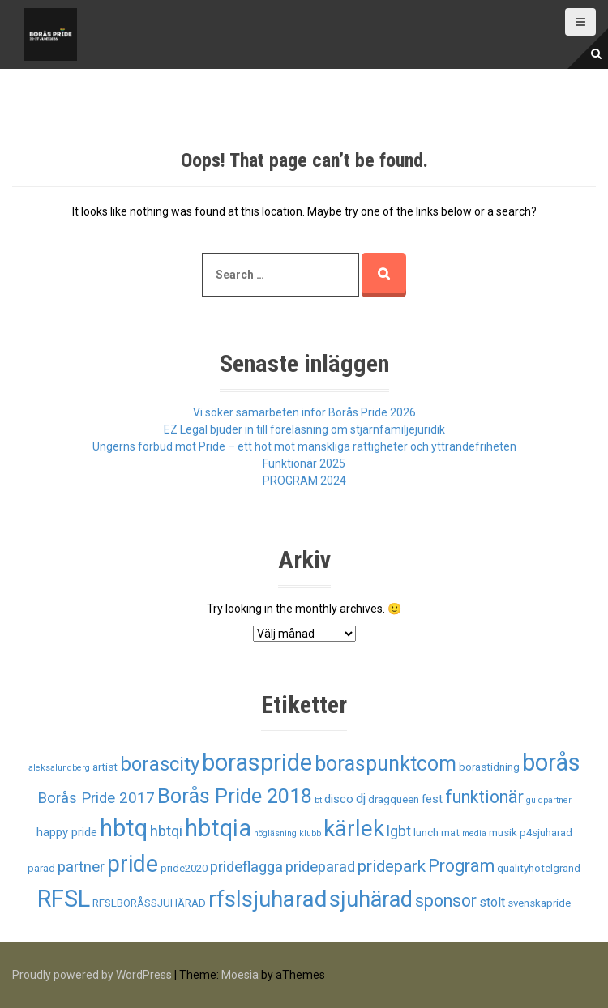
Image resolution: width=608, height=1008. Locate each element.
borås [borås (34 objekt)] (551, 762)
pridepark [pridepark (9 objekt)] (392, 866)
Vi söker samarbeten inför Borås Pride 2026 (304, 412)
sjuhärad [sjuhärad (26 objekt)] (371, 899)
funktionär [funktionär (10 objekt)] (484, 797)
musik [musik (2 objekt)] (503, 832)
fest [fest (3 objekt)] (432, 799)
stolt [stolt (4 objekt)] (492, 902)
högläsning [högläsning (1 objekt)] (275, 833)
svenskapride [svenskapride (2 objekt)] (539, 903)
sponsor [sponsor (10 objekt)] (446, 901)
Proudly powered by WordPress (92, 974)
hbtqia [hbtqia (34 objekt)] (218, 828)
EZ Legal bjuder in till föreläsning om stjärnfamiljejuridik (304, 429)
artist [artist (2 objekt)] (105, 767)
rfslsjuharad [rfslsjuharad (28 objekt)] (267, 899)
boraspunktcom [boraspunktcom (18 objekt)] (385, 763)
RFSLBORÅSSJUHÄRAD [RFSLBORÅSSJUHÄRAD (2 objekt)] (149, 903)
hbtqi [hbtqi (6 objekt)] (166, 831)
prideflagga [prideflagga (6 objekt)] (246, 867)
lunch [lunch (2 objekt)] (426, 832)
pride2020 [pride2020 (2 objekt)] (184, 868)
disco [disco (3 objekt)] (338, 799)
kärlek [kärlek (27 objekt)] (353, 829)
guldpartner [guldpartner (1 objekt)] (549, 800)
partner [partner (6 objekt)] (81, 867)
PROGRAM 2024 (304, 480)
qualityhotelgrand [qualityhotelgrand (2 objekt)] (538, 868)
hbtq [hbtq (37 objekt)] (124, 828)
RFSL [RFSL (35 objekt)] (63, 898)
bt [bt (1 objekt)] (318, 800)
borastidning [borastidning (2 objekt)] (489, 767)
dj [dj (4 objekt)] (361, 798)
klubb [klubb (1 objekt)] (310, 833)
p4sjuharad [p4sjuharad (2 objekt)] (546, 832)
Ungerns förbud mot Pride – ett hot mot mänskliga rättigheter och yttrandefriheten (304, 446)
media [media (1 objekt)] (474, 833)
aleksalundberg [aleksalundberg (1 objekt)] (59, 767)
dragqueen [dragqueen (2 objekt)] (393, 799)
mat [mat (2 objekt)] (450, 832)
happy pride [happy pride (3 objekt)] (66, 832)
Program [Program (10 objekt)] (461, 866)
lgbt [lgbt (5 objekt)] (399, 831)
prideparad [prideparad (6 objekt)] (320, 867)
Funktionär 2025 (304, 463)
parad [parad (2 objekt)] (41, 868)
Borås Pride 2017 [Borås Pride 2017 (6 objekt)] (96, 798)
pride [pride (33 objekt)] (132, 864)
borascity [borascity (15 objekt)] (159, 764)
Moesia (240, 974)
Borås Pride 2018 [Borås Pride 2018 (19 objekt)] (234, 796)
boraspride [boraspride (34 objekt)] (257, 762)
